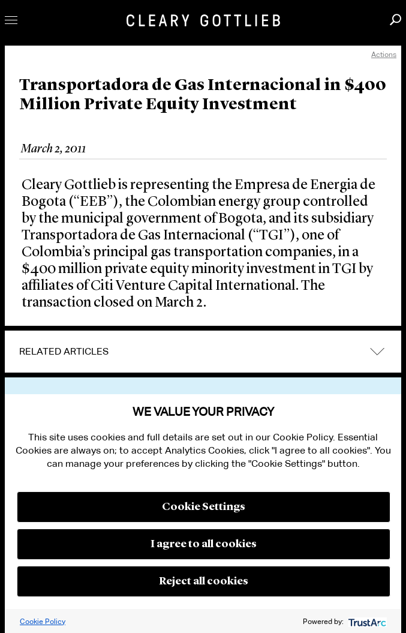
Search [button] (395, 19)
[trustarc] (366, 621)
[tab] (203, 351)
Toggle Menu (11, 20)
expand (377, 352)
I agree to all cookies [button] (204, 544)
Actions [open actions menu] (383, 54)
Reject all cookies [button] (203, 581)
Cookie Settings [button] (203, 507)
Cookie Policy (42, 621)
